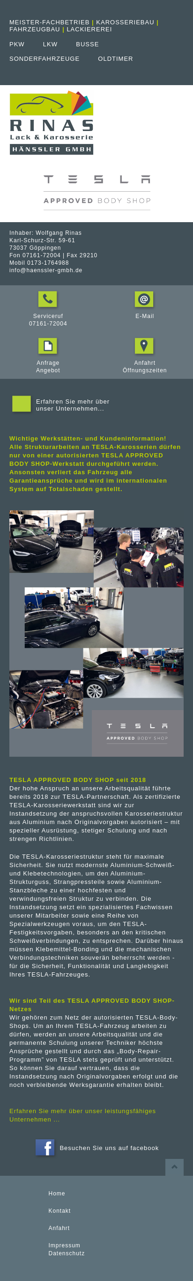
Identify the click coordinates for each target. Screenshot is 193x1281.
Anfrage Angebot (48, 363)
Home (57, 1193)
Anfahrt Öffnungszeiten (145, 363)
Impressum (65, 1245)
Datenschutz (67, 1253)
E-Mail (144, 312)
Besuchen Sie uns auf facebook (96, 1148)
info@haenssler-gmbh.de (45, 270)
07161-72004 (41, 255)
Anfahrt (59, 1228)
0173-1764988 (48, 263)
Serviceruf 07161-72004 (48, 316)
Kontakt (60, 1211)
